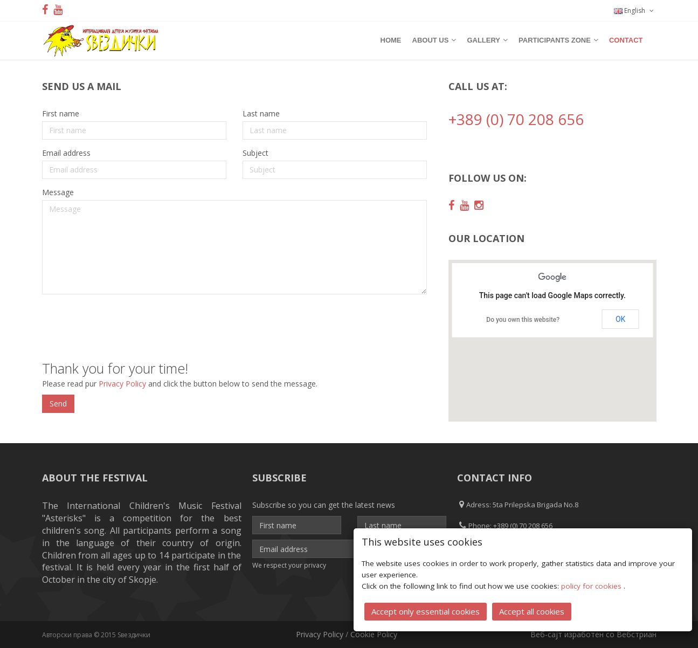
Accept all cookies (531, 611)
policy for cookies (592, 586)
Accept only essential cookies (425, 611)
